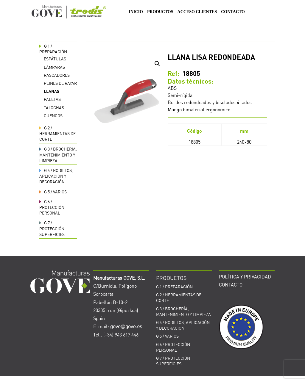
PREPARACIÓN (53, 48)
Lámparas (54, 67)
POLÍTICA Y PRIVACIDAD (245, 276)
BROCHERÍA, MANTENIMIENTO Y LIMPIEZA (58, 154)
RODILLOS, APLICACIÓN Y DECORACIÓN (56, 175)
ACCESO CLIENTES (197, 12)
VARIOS (53, 191)
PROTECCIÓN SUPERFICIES (52, 228)
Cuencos (53, 115)
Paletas (52, 99)
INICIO (136, 12)
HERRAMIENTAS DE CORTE (57, 133)
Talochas (54, 107)
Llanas (51, 91)
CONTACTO (233, 12)
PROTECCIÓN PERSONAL (51, 207)
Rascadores (57, 75)
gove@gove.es (126, 326)
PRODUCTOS (160, 12)
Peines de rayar (60, 83)
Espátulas (55, 58)
